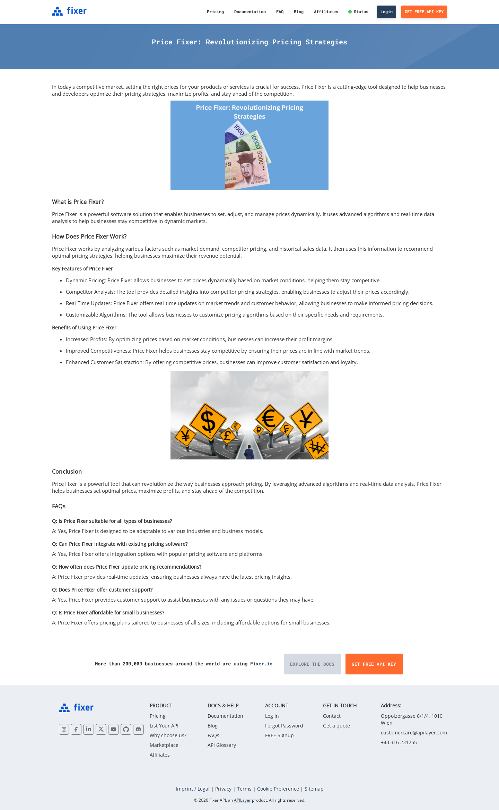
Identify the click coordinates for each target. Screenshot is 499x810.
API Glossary (222, 745)
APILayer (242, 800)
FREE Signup (279, 735)
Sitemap (314, 788)
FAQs (213, 735)
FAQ (279, 11)
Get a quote (336, 725)
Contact (332, 716)
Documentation (250, 11)
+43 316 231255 (399, 742)
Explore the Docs (312, 664)
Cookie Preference (278, 788)
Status (361, 11)
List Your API (164, 725)
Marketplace (164, 745)
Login (386, 11)
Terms (244, 788)
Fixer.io (261, 663)
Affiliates (326, 11)
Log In (272, 716)
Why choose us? (168, 735)
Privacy (223, 788)
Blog (299, 11)
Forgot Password (284, 725)
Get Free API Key (424, 11)
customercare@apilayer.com (414, 732)
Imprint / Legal (193, 788)
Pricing (215, 11)
